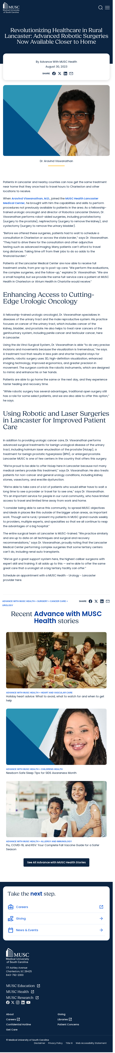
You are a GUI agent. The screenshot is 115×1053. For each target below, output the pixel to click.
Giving (61, 1014)
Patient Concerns (68, 1024)
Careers (13, 1019)
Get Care (11, 1029)
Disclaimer (39, 1043)
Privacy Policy (55, 1043)
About (10, 1014)
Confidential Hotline (18, 1024)
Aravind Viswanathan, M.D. (31, 198)
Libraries (65, 1019)
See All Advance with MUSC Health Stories (56, 862)
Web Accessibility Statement (91, 1043)
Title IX (69, 1043)
